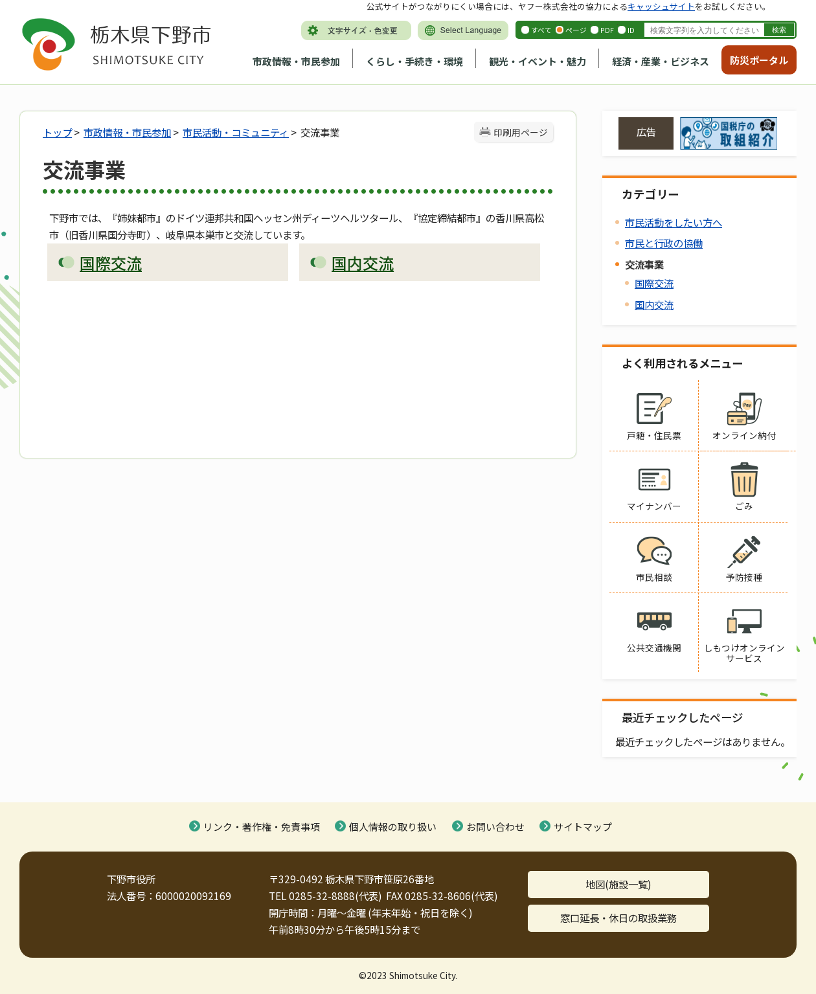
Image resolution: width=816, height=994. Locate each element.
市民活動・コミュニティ (236, 132)
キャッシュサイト (661, 6)
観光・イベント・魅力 (537, 61)
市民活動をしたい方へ (673, 222)
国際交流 (654, 283)
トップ (57, 132)
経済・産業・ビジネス (660, 61)
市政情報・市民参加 (296, 61)
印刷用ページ (520, 132)
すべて (541, 30)
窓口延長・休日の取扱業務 (618, 917)
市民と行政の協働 (664, 243)
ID (631, 30)
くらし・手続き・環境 (414, 61)
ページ (576, 30)
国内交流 (654, 304)
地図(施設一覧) (618, 884)
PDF (607, 30)
